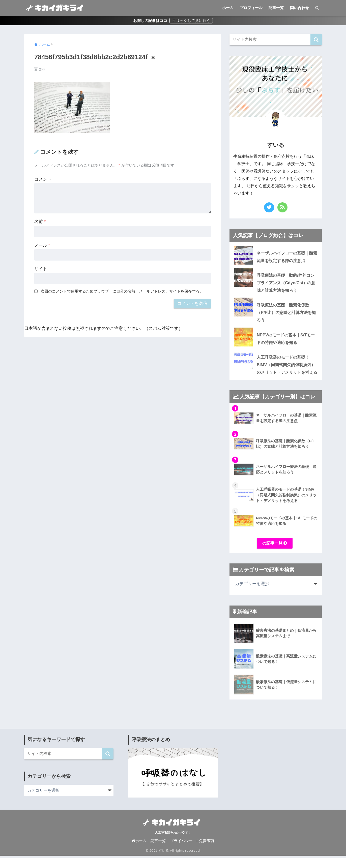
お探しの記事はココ (150, 20)
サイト (40, 268)
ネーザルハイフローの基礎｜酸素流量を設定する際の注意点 (287, 256)
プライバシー (181, 843)
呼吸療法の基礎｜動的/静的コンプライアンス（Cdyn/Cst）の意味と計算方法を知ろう (274, 283)
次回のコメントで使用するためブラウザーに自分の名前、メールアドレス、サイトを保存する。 (122, 291)
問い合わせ (299, 8)
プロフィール (251, 8)
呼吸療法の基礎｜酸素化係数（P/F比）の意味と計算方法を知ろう (274, 313)
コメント (42, 179)
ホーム (228, 8)
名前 (40, 221)
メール (42, 245)
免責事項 (205, 843)
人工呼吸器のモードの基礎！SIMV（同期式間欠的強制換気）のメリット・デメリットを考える (273, 366)
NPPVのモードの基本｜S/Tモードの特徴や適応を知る (285, 340)
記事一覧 (276, 8)
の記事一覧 (275, 545)
